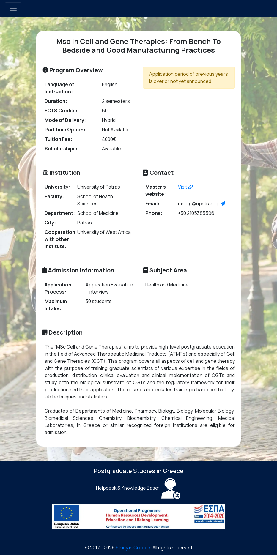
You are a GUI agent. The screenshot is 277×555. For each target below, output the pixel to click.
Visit (185, 187)
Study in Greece (133, 547)
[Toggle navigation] (13, 8)
